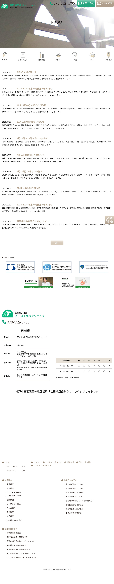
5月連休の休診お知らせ (28, 188)
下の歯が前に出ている (75, 489)
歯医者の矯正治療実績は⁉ (17, 538)
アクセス (108, 60)
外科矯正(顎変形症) (14, 521)
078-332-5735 (64, 3)
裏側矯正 (10, 513)
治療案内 (41, 60)
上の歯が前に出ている (75, 485)
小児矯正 (10, 485)
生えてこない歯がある (74, 509)
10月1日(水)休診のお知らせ (30, 121)
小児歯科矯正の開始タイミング (19, 550)
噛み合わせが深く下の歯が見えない (80, 501)
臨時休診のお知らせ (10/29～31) (33, 221)
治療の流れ (11, 471)
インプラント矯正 (14, 504)
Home (4, 257)
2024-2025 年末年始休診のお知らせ (35, 204)
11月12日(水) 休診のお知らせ (31, 105)
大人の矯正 (11, 509)
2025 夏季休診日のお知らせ (31, 154)
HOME (4, 60)
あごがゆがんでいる (74, 514)
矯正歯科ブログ (11, 530)
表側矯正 (10, 489)
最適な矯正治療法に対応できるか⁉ (21, 542)
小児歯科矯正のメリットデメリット (21, 554)
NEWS (61, 463)
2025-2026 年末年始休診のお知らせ (35, 88)
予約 (82, 463)
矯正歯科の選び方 (14, 534)
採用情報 (108, 222)
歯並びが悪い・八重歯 (75, 493)
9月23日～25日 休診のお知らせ (32, 138)
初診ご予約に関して (27, 72)
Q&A (92, 60)
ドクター (58, 60)
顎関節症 (10, 500)
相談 (91, 463)
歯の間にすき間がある (75, 505)
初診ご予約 (88, 3)
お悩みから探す (70, 481)
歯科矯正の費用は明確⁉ (16, 546)
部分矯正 (10, 517)
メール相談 (107, 3)
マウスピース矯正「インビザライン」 (22, 558)
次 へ (57, 242)
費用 (75, 60)
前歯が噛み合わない (74, 497)
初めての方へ (23, 60)
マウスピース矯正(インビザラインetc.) (14, 495)
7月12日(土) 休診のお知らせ (31, 171)
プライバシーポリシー (44, 466)
